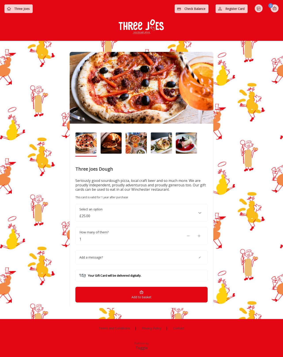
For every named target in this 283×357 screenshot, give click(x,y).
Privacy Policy (151, 328)
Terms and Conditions (114, 328)
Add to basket (141, 297)
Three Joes (22, 9)
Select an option (91, 209)
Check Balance (194, 9)
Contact (178, 328)
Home (259, 8)
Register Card (235, 9)
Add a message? (91, 257)
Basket (275, 8)
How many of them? (94, 232)
